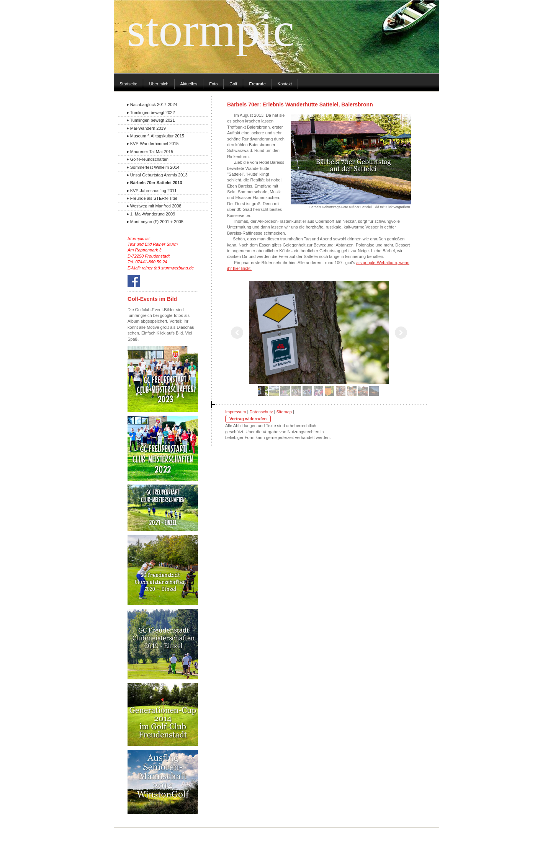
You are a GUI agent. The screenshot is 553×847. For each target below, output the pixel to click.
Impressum (235, 412)
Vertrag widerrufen (248, 418)
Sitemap (284, 412)
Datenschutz (261, 412)
